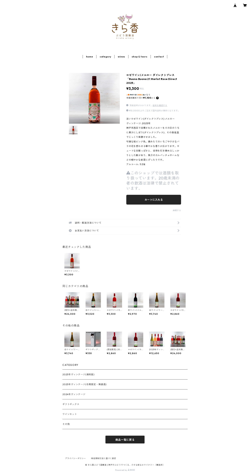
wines (121, 56)
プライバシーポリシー (75, 458)
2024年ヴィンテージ (73, 394)
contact (159, 56)
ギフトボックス (70, 404)
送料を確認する (160, 105)
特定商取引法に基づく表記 (103, 458)
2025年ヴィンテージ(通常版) (78, 374)
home (89, 56)
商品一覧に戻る (125, 439)
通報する (177, 210)
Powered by (125, 470)
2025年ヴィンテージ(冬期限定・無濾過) (84, 384)
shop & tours (139, 56)
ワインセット (69, 414)
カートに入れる (154, 199)
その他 (66, 424)
